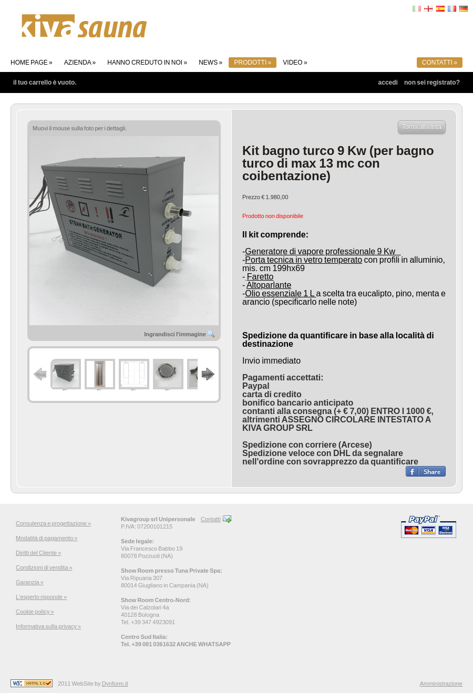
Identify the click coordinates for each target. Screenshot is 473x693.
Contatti (211, 519)
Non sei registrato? (432, 82)
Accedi (388, 82)
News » (210, 62)
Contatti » (439, 62)
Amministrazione (441, 683)
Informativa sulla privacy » (48, 626)
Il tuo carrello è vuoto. (45, 82)
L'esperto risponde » (41, 597)
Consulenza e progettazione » (53, 523)
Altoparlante (268, 285)
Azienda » (80, 62)
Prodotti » (252, 62)
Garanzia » (30, 582)
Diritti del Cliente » (38, 553)
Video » (295, 62)
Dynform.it (115, 683)
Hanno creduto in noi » (147, 62)
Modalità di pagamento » (46, 538)
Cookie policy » (35, 611)
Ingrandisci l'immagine (179, 334)
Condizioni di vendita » (44, 567)
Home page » (32, 62)
